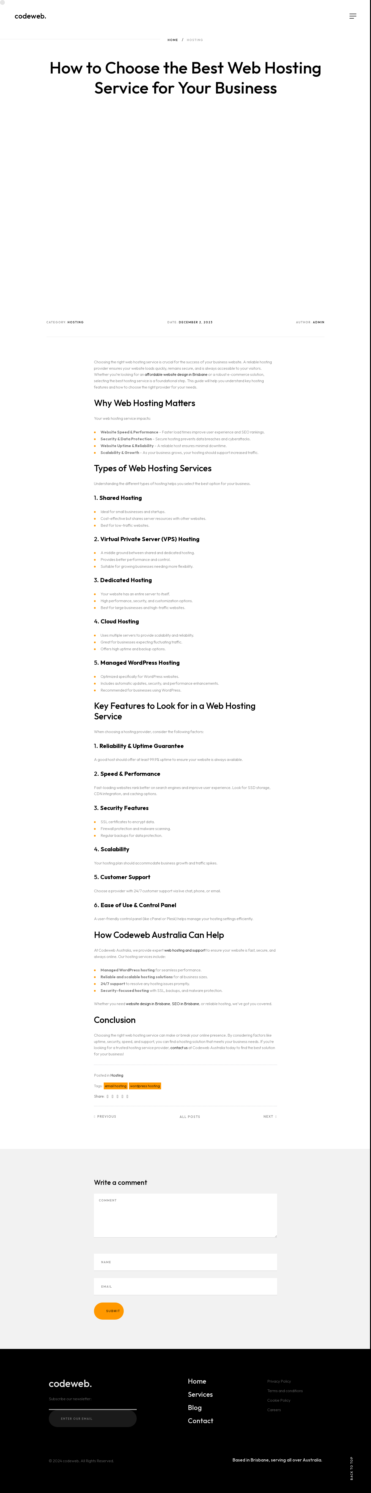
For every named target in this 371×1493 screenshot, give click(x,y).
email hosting (115, 1085)
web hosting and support (185, 950)
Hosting (116, 1075)
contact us (179, 1047)
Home (173, 40)
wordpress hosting (145, 1085)
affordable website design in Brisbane (176, 374)
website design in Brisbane (148, 1003)
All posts (190, 1117)
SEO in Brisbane (185, 1003)
